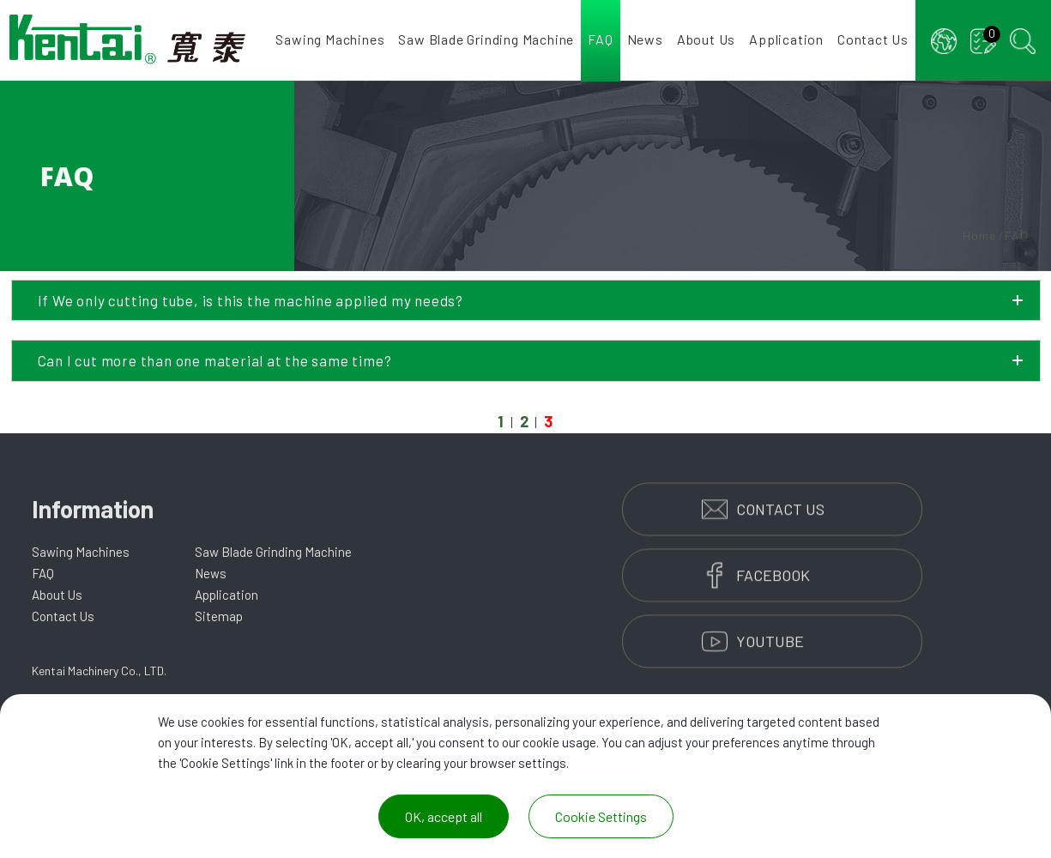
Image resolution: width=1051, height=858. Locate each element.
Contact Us (873, 39)
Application (786, 39)
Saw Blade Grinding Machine (486, 39)
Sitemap (219, 616)
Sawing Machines (329, 39)
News (645, 39)
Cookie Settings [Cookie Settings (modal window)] (601, 816)
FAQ (600, 39)
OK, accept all (443, 816)
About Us (706, 39)
